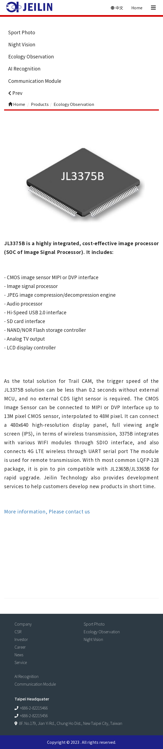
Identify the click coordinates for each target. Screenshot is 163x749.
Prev (15, 92)
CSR (17, 631)
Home (136, 7)
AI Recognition (24, 68)
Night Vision (21, 44)
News (18, 654)
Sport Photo (21, 32)
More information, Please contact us (47, 511)
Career (20, 647)
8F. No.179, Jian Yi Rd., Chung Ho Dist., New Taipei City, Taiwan (70, 723)
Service (20, 662)
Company (23, 624)
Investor (21, 639)
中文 (117, 7)
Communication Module (34, 80)
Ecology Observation (31, 56)
